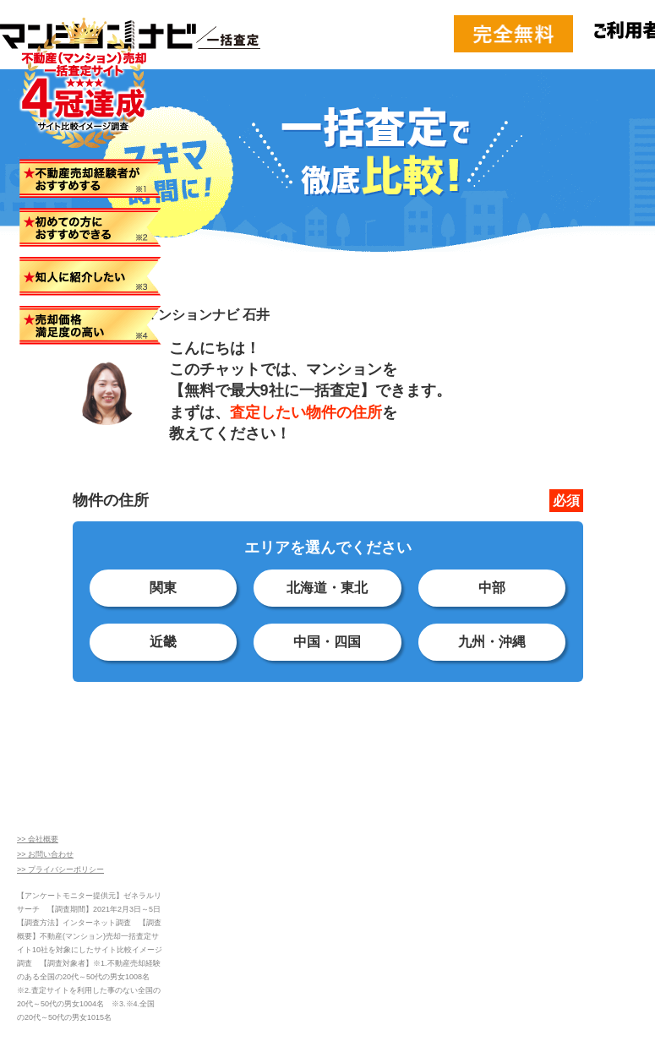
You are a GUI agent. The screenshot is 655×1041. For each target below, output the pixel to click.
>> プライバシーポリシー (60, 869)
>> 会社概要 (37, 839)
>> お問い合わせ (45, 854)
